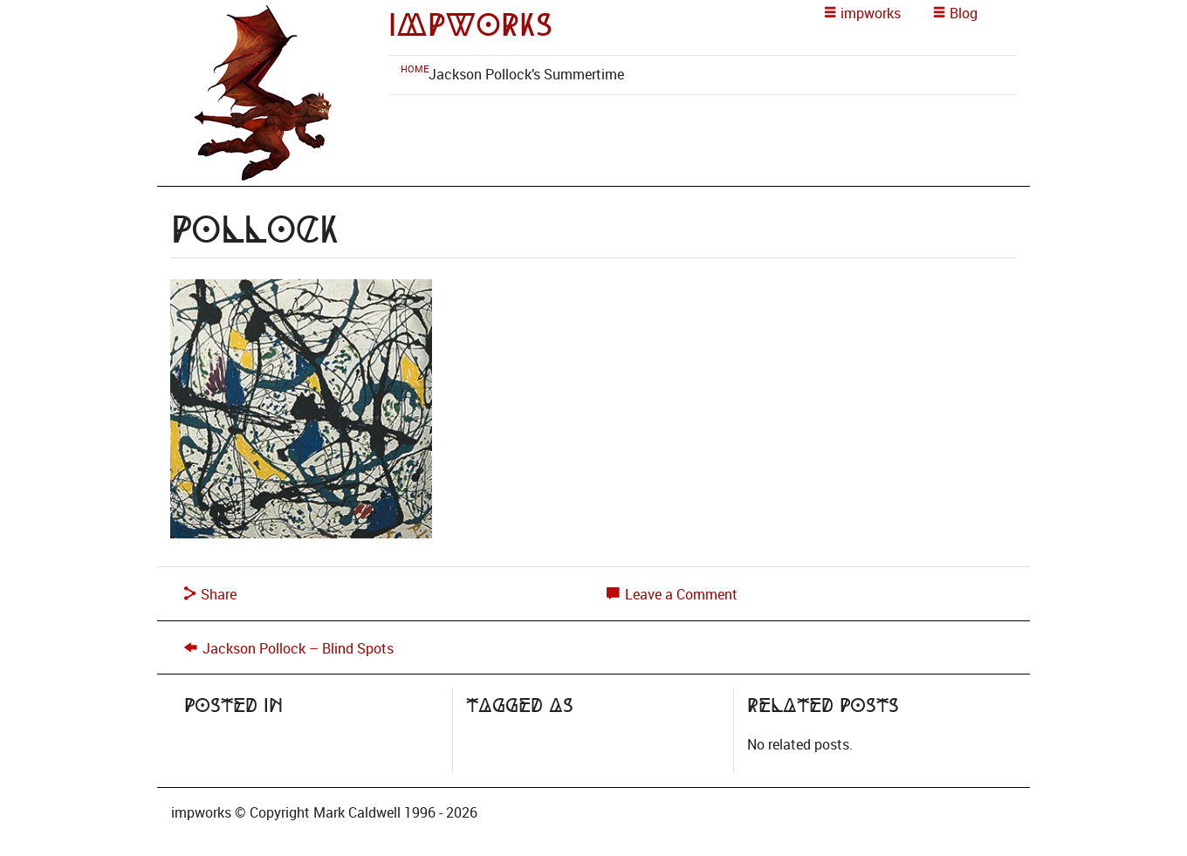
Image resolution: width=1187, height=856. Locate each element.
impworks (470, 25)
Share (210, 594)
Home (415, 68)
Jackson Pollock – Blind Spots (298, 648)
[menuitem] (415, 68)
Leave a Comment (672, 594)
